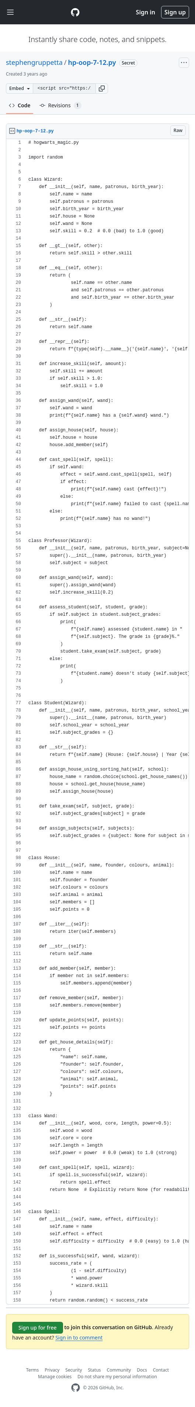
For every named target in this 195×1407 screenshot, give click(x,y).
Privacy (52, 1370)
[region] (97, 721)
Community (119, 1370)
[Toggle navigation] (10, 12)
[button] (101, 88)
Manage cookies (55, 1376)
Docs (142, 1370)
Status (94, 1370)
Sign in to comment (78, 1337)
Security (73, 1370)
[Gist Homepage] (75, 12)
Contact (161, 1370)
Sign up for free (37, 1327)
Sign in (145, 12)
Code (20, 105)
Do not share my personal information (117, 1376)
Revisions (60, 105)
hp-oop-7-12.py (92, 62)
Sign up (175, 12)
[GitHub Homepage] (75, 1387)
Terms (32, 1370)
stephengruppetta (34, 62)
